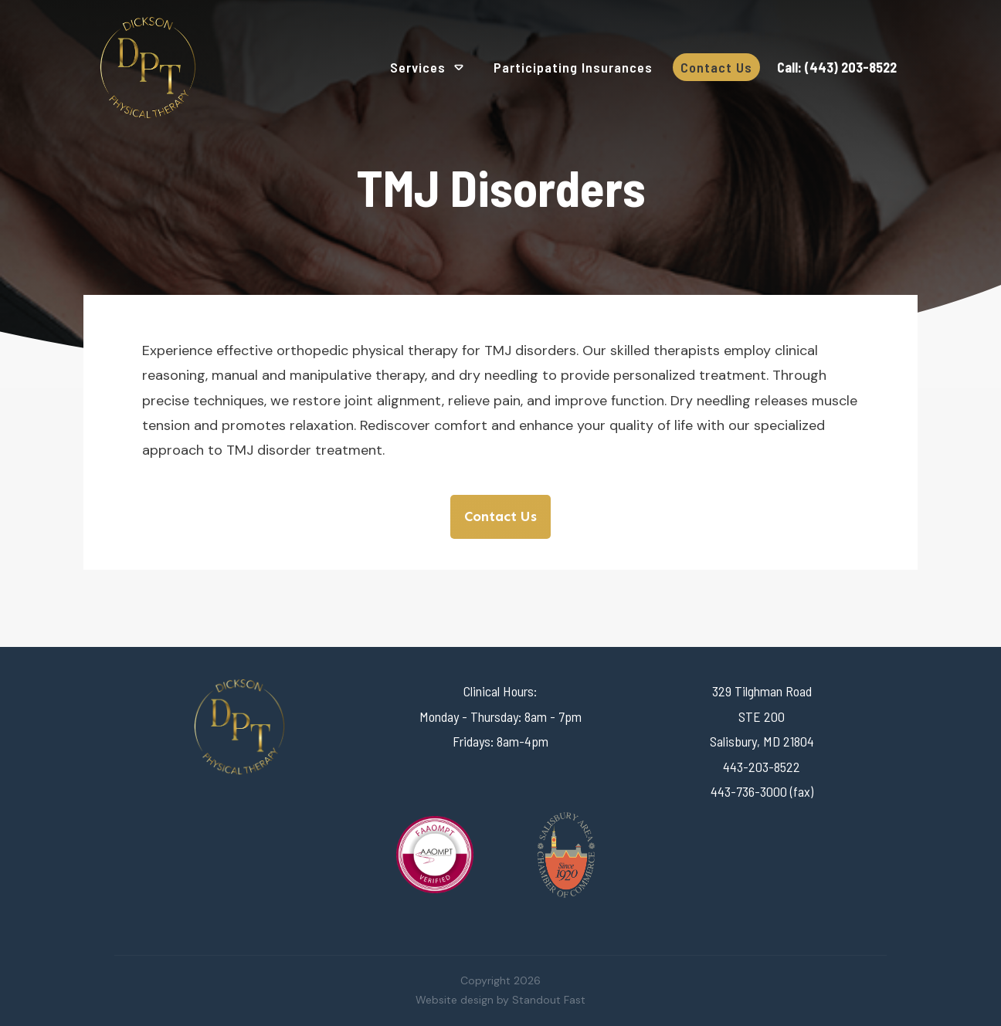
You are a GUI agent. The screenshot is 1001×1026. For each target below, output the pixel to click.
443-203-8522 (761, 766)
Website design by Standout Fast (500, 1000)
